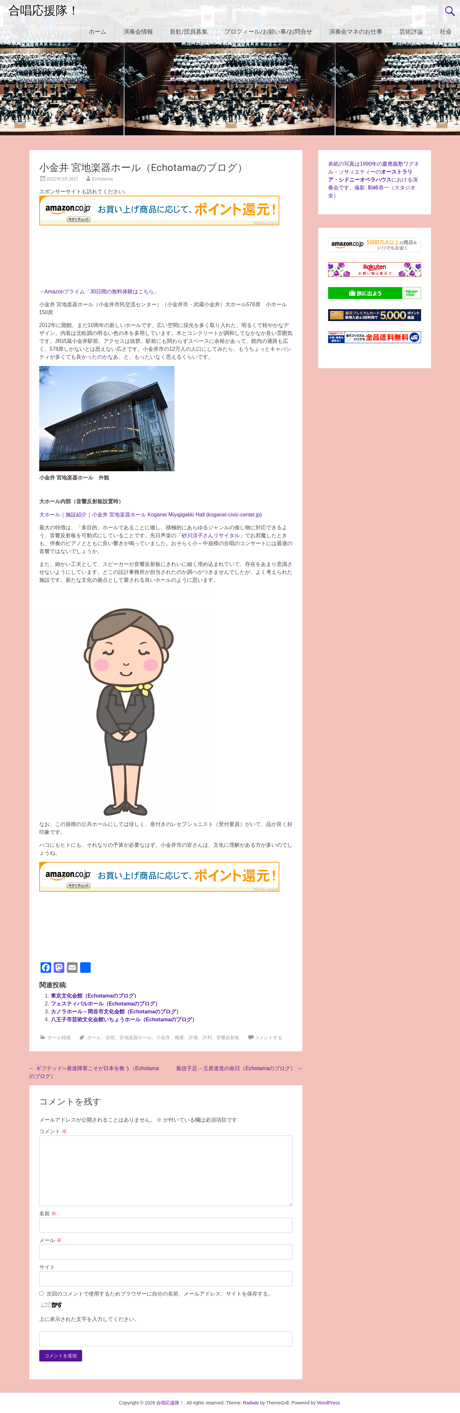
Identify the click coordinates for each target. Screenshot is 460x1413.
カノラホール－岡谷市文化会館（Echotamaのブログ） (116, 1011)
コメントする (268, 1037)
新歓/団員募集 (189, 31)
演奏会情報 (138, 31)
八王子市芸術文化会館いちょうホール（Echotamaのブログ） (124, 1019)
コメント (53, 1131)
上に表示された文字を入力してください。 (89, 1319)
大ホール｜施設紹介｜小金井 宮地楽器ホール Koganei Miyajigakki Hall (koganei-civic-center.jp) (150, 514)
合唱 (110, 1037)
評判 (207, 1037)
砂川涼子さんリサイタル (211, 535)
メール (50, 1240)
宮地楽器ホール (135, 1037)
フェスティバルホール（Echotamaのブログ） (105, 1003)
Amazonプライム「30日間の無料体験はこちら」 (102, 291)
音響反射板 (227, 1037)
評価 (193, 1037)
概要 (179, 1037)
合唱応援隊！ (43, 10)
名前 (47, 1213)
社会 (446, 31)
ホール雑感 (59, 1037)
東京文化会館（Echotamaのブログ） (95, 996)
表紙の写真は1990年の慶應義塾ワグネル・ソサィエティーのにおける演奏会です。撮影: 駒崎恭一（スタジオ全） (373, 179)
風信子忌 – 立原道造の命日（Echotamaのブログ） (239, 1068)
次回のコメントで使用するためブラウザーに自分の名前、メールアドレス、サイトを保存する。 (159, 1294)
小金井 (163, 1037)
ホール (94, 1037)
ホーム (98, 31)
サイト (47, 1267)
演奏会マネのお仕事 (356, 31)
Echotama (102, 178)
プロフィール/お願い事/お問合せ (268, 31)
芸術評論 (411, 31)
